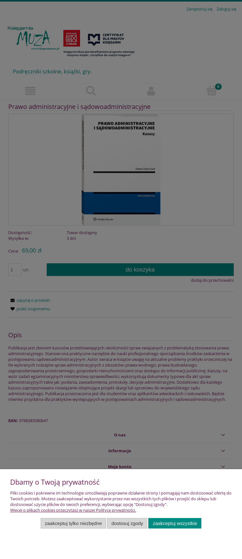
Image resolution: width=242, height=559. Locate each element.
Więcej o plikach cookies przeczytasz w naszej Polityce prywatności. (73, 510)
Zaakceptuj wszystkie (175, 523)
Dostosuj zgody (127, 523)
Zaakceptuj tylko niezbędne (73, 523)
